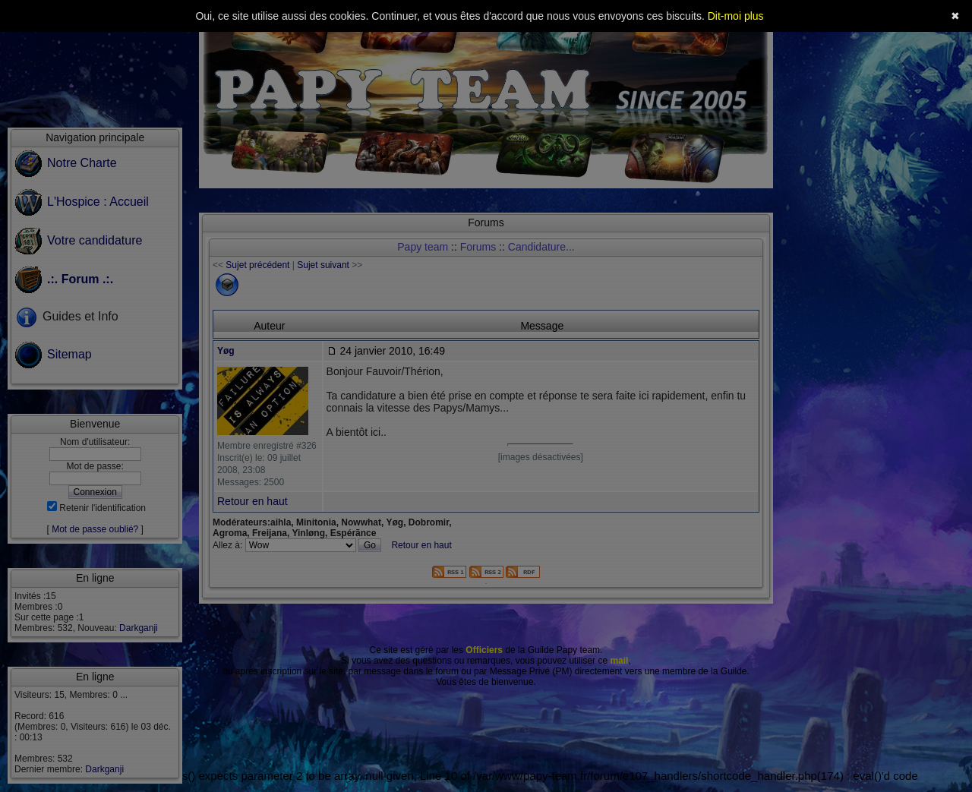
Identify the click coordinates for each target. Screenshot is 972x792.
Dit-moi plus (736, 16)
